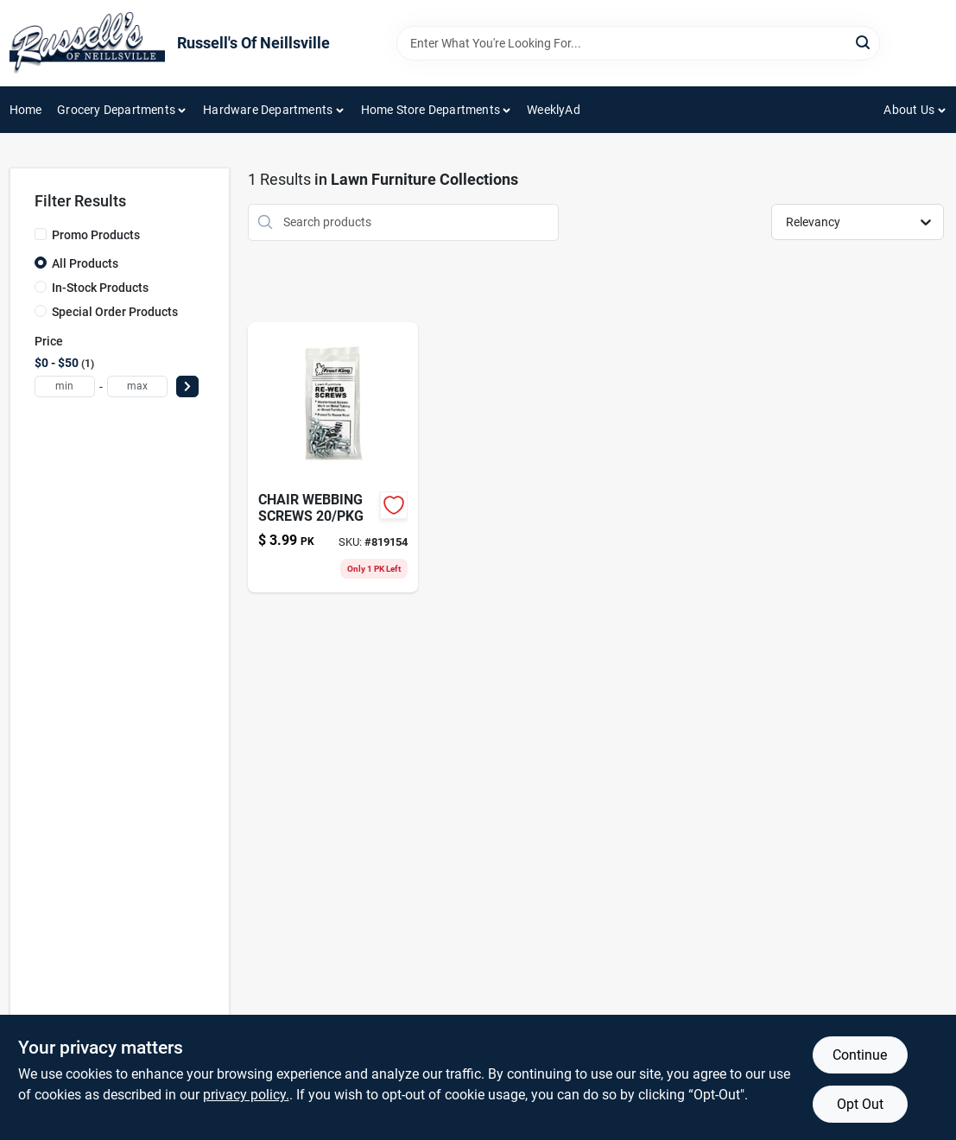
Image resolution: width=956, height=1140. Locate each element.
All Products (85, 263)
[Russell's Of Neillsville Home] (87, 43)
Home (25, 110)
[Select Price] (187, 386)
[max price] (137, 386)
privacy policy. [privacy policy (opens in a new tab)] (246, 1094)
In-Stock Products (100, 287)
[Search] (864, 42)
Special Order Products (115, 311)
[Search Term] (638, 43)
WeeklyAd (553, 110)
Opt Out (860, 1104)
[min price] (65, 386)
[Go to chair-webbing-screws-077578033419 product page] (333, 457)
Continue (860, 1055)
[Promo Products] (41, 234)
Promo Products (96, 235)
